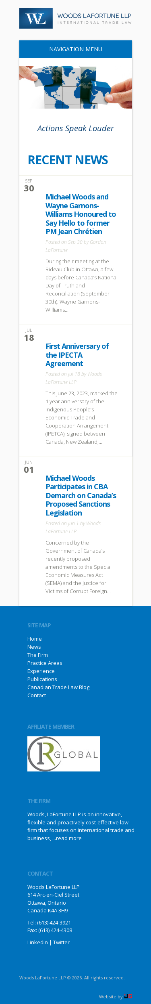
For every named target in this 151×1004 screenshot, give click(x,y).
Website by (115, 997)
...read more (67, 838)
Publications (42, 679)
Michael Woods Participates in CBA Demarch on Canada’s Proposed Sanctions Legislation (81, 495)
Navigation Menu (72, 49)
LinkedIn (37, 942)
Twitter (61, 942)
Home (34, 638)
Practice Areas (44, 663)
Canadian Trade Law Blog (58, 687)
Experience (41, 671)
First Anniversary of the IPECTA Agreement (77, 354)
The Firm (37, 654)
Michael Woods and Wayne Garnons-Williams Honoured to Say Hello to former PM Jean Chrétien (81, 214)
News (34, 646)
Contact (36, 695)
